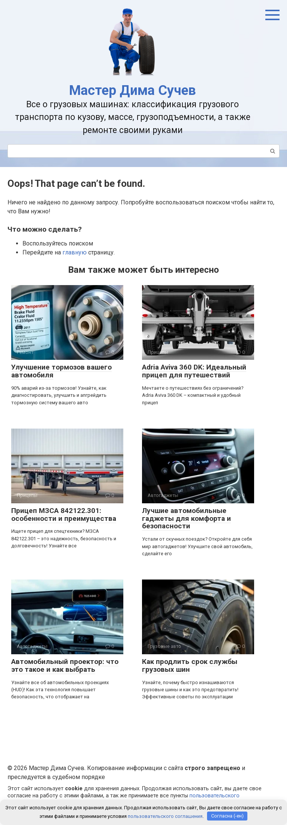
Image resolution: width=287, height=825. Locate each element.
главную (74, 252)
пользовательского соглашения (165, 816)
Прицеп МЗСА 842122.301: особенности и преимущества (63, 514)
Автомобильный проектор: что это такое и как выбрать (64, 665)
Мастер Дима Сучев (132, 90)
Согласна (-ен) (227, 816)
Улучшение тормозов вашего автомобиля (61, 371)
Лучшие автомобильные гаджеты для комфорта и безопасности (186, 518)
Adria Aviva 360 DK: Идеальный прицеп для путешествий (194, 371)
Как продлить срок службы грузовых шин (189, 665)
